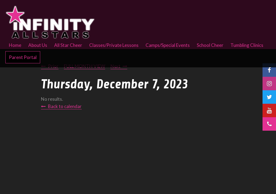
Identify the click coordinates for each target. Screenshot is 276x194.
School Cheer (210, 45)
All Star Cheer (68, 45)
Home (15, 45)
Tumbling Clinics (246, 45)
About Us (37, 45)
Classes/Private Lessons (114, 45)
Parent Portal (23, 57)
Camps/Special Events (168, 45)
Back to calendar (65, 106)
